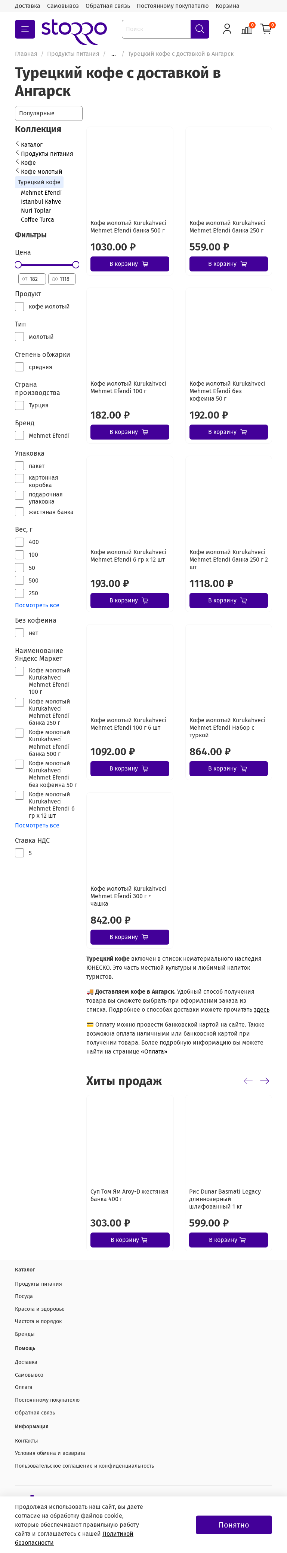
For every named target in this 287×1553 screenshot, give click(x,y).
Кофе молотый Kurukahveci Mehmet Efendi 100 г (128, 387)
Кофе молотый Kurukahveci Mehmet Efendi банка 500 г (128, 226)
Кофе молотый (41, 171)
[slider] (18, 264)
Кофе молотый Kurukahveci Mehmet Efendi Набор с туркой (227, 728)
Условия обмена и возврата (50, 1453)
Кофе (28, 162)
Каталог (32, 144)
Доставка (27, 5)
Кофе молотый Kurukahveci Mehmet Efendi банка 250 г (227, 226)
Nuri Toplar (36, 210)
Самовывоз (63, 5)
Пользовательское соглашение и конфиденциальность (84, 1466)
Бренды (25, 1334)
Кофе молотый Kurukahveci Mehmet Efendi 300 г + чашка (128, 896)
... (113, 54)
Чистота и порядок (38, 1321)
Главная (26, 53)
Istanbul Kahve (41, 201)
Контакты (26, 1441)
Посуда (24, 1296)
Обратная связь (108, 5)
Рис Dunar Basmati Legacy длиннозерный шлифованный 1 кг (225, 1199)
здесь (261, 1009)
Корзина (228, 5)
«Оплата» (154, 1051)
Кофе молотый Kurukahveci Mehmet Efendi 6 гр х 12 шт (128, 555)
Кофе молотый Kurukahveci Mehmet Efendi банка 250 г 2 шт (228, 559)
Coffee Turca (37, 219)
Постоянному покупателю (173, 5)
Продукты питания (73, 53)
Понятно (234, 1524)
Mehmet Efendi (41, 192)
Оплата (24, 1387)
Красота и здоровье (40, 1309)
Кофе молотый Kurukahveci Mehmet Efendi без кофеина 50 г (227, 391)
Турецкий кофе (39, 182)
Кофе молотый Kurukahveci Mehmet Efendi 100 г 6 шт (128, 724)
